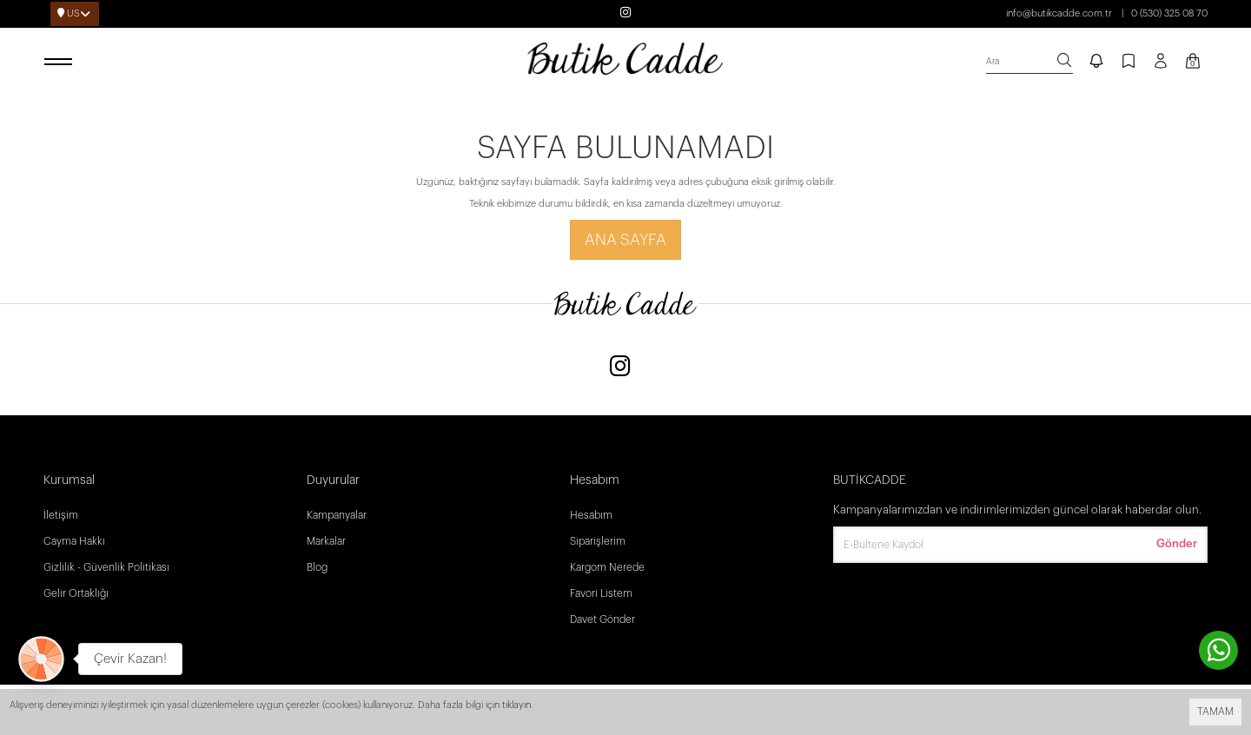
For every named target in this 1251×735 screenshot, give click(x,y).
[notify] (1096, 62)
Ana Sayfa (625, 240)
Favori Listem (601, 593)
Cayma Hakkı (74, 541)
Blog (317, 567)
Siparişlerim (598, 541)
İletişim (60, 515)
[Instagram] (620, 368)
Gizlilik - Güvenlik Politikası (106, 567)
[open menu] (60, 62)
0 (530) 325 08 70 (1169, 13)
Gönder (1176, 543)
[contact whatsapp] (1218, 650)
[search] (1029, 62)
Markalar (326, 541)
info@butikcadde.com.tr (1059, 13)
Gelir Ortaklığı (76, 593)
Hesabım (591, 515)
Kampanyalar (337, 515)
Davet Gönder (602, 619)
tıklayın (516, 705)
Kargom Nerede (607, 567)
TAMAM (1215, 711)
